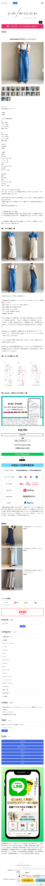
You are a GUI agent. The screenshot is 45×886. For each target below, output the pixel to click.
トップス (5, 646)
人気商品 (5, 640)
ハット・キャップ (7, 679)
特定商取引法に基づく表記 (9, 714)
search (15, 3)
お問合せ (5, 709)
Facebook (22, 750)
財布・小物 (5, 689)
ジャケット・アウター (8, 643)
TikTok (22, 757)
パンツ (4, 666)
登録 (4, 730)
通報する (22, 457)
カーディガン (6, 660)
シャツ (4, 653)
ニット (4, 656)
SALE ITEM (6, 693)
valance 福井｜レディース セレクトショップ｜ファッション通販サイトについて (22, 707)
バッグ (4, 673)
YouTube (22, 753)
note (22, 760)
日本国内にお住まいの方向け (22, 448)
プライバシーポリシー (8, 712)
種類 (22, 438)
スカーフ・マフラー (8, 683)
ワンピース (5, 650)
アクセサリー (6, 686)
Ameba (22, 763)
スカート (5, 663)
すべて (6, 602)
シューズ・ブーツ (7, 676)
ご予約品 (5, 696)
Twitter (22, 744)
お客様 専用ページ (7, 636)
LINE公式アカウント (22, 747)
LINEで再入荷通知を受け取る (22, 454)
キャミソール (6, 670)
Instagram (22, 741)
